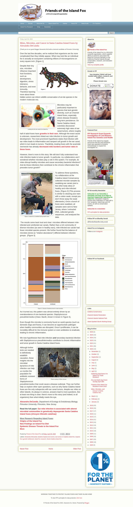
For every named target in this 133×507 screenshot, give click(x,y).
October (94, 354)
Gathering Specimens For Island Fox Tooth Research (99, 375)
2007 (91, 439)
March (93, 396)
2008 (91, 436)
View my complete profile (95, 65)
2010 (91, 431)
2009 (91, 434)
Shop (38, 27)
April (93, 371)
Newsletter (47, 27)
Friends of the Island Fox (98, 49)
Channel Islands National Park (97, 318)
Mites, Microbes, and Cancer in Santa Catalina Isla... (98, 390)
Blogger (87, 503)
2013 (91, 422)
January (94, 402)
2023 (91, 340)
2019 (91, 405)
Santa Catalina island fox (54, 439)
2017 (91, 411)
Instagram (99, 231)
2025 (91, 335)
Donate (30, 23)
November (95, 351)
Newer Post (24, 449)
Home (22, 23)
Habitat (65, 23)
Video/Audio (85, 23)
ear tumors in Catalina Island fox (65, 437)
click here (79, 498)
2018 (91, 408)
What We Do (40, 23)
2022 (91, 343)
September (95, 357)
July (92, 363)
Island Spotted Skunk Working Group (99, 321)
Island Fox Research (26, 27)
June (93, 365)
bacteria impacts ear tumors (46, 437)
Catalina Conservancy (94, 312)
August (93, 360)
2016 (91, 414)
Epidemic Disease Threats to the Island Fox (39, 426)
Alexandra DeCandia (31, 437)
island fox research (40, 439)
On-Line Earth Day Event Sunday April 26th (99, 381)
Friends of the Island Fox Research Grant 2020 (99, 385)
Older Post (77, 449)
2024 (91, 337)
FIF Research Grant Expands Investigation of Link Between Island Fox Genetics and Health (100, 135)
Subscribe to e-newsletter (96, 209)
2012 (91, 425)
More (22, 429)
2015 (91, 417)
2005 (91, 445)
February (94, 399)
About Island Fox (54, 23)
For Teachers (97, 23)
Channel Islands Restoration (96, 315)
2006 (91, 442)
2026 (91, 332)
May (93, 368)
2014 (91, 419)
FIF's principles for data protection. (98, 212)
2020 (91, 349)
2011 (91, 428)
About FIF (74, 23)
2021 (91, 346)
